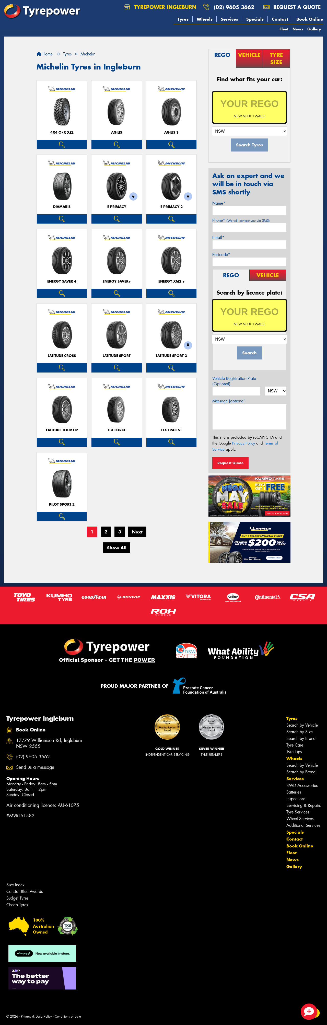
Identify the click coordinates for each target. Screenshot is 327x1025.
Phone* (241, 220)
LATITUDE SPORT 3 (171, 356)
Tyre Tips (294, 751)
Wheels (205, 19)
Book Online (309, 19)
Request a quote (292, 7)
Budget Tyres (17, 898)
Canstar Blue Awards (24, 891)
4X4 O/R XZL (61, 132)
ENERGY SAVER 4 (61, 281)
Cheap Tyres (17, 904)
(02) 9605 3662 (234, 7)
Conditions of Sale (68, 1016)
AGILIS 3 (171, 132)
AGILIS (116, 132)
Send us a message (35, 767)
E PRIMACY (116, 207)
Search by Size (299, 732)
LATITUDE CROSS (62, 356)
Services (229, 19)
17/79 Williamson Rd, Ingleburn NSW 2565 (49, 743)
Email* (218, 237)
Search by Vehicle (302, 725)
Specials (255, 19)
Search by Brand (301, 738)
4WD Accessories (302, 785)
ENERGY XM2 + (171, 281)
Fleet (283, 29)
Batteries (293, 792)
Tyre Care (294, 745)
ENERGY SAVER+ (117, 281)
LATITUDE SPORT (117, 356)
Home (45, 54)
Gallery (314, 29)
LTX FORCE (117, 430)
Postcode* (221, 254)
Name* (218, 203)
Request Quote (230, 463)
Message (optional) (229, 401)
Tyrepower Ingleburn (160, 7)
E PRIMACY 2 (171, 207)
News (298, 29)
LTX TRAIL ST (171, 430)
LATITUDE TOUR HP (62, 430)
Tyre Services (297, 812)
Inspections (295, 798)
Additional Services (303, 825)
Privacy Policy (243, 443)
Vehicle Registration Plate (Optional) (234, 381)
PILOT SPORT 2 (62, 504)
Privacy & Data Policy (36, 1016)
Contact (280, 19)
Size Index (15, 885)
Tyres (183, 19)
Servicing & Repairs (303, 805)
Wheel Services (299, 818)
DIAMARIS (62, 207)
